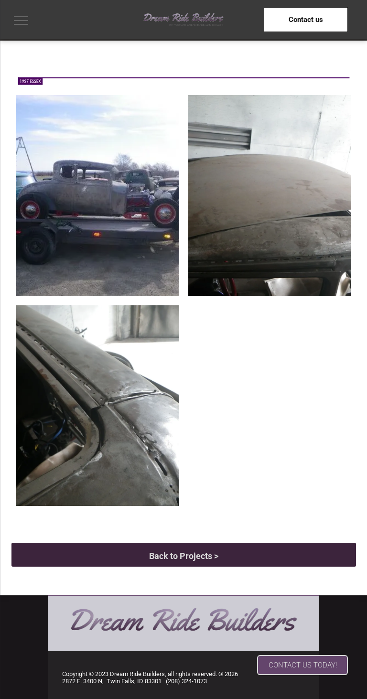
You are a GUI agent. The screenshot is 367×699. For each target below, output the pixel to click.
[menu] (21, 20)
